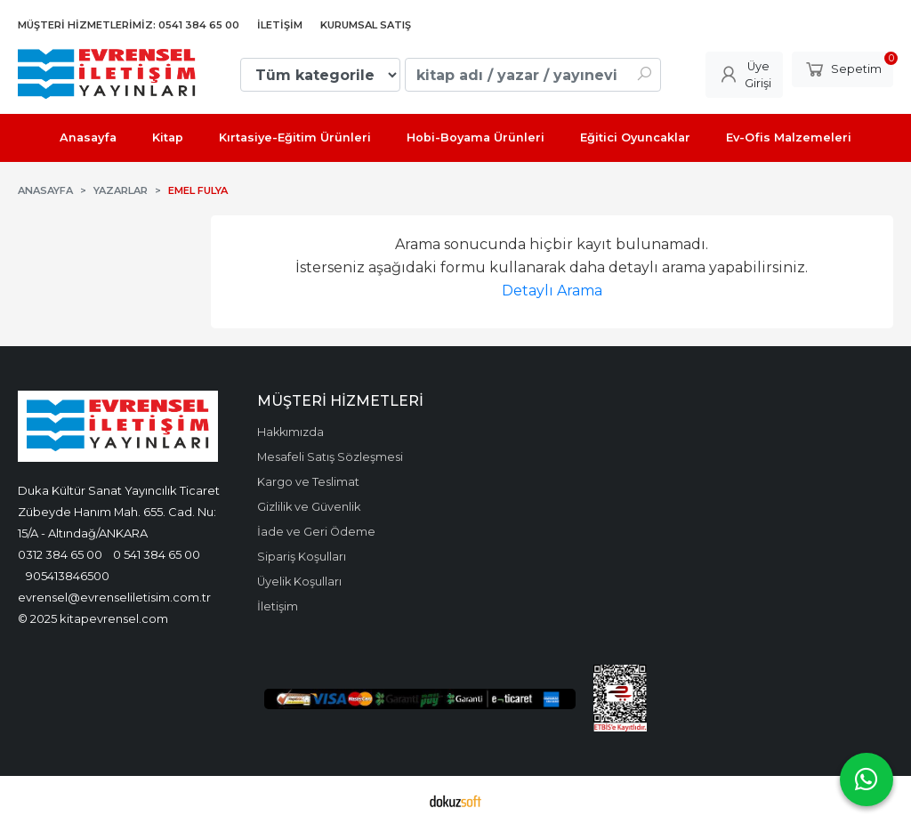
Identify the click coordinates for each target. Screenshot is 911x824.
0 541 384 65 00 (156, 554)
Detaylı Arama (552, 290)
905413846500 (67, 576)
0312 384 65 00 (60, 554)
